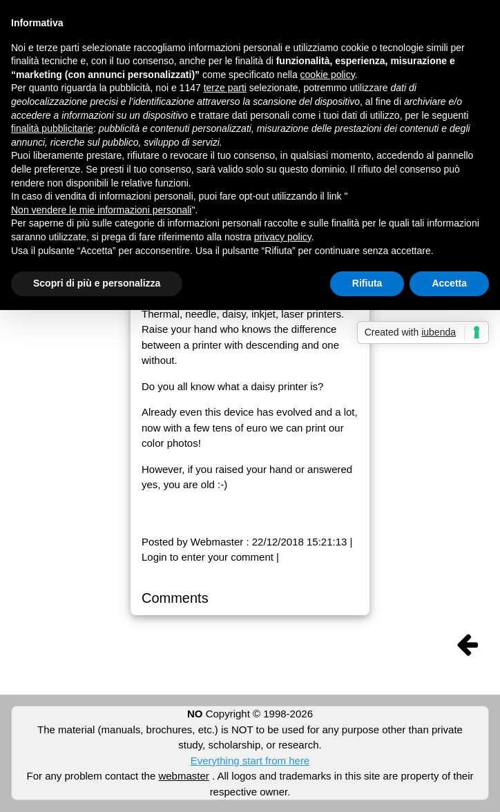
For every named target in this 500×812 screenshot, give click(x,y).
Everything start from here (250, 760)
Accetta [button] (449, 283)
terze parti (225, 87)
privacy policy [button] (282, 236)
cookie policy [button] (327, 74)
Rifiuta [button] (367, 283)
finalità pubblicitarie (52, 128)
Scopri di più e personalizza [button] (96, 283)
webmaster (183, 776)
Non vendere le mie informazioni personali (101, 209)
